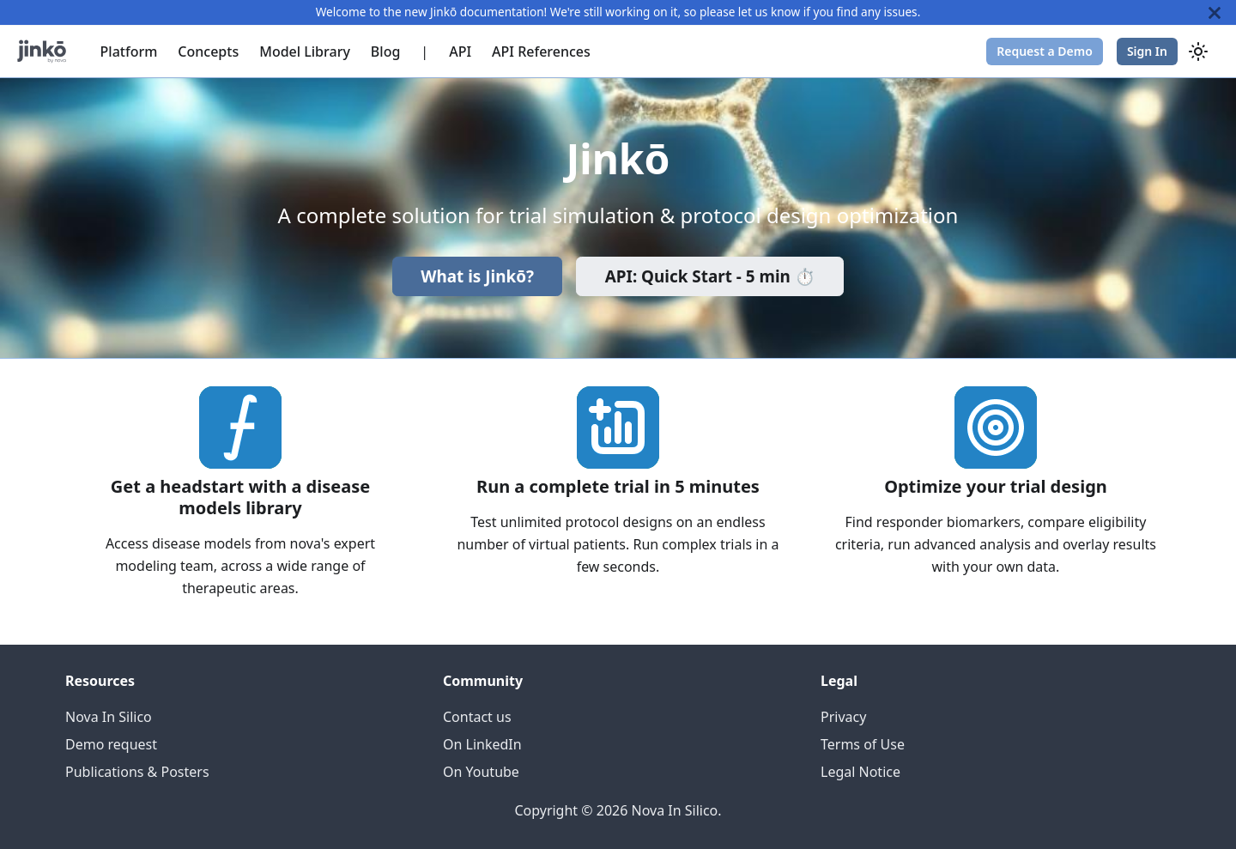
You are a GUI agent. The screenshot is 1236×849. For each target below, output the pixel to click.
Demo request (111, 744)
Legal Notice (860, 771)
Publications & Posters (137, 771)
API (460, 51)
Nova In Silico (108, 716)
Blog (385, 51)
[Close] (1214, 12)
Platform (129, 51)
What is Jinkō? (477, 276)
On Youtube (481, 771)
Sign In (1147, 51)
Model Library (304, 51)
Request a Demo (1045, 51)
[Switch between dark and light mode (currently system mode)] (1198, 51)
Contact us (477, 716)
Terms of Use (863, 744)
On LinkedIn (482, 744)
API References (541, 51)
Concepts (208, 51)
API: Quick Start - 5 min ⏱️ (710, 276)
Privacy (843, 716)
